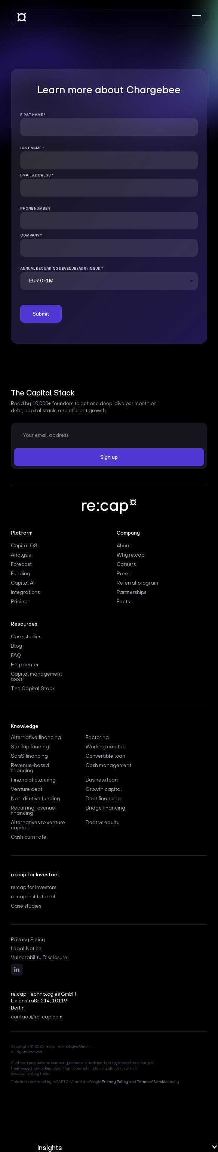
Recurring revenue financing (33, 810)
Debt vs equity (103, 822)
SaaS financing (29, 756)
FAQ (16, 655)
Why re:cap (130, 555)
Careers (126, 564)
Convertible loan (105, 756)
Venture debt (26, 789)
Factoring (97, 737)
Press (123, 573)
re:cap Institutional (33, 896)
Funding (20, 573)
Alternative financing (36, 737)
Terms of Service (152, 1081)
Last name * (32, 148)
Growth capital (104, 789)
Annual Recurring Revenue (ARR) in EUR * (61, 268)
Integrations (25, 592)
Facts (123, 601)
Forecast (21, 564)
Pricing (19, 601)
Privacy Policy (28, 939)
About (124, 545)
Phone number (35, 208)
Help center (25, 664)
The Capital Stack (33, 688)
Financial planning (33, 780)
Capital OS (24, 545)
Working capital (105, 746)
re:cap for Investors (33, 887)
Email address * (36, 175)
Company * (31, 235)
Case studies (26, 636)
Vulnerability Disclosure (39, 957)
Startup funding (30, 746)
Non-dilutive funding (35, 798)
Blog (16, 646)
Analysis (21, 555)
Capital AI (22, 583)
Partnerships (131, 592)
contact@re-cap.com (36, 1016)
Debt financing (103, 798)
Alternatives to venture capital (38, 825)
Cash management (108, 765)
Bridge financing (105, 808)
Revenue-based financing (30, 768)
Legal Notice (26, 948)
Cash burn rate (28, 837)
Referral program (137, 583)
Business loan (102, 780)
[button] (127, 1147)
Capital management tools (36, 676)
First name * (33, 115)
